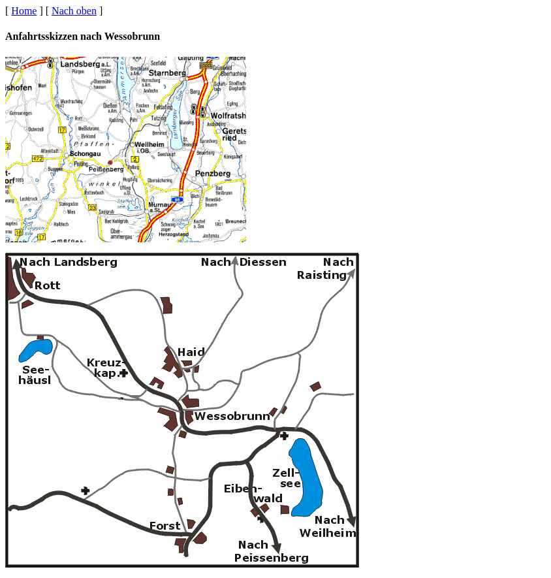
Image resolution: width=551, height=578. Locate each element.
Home (24, 10)
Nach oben (74, 10)
